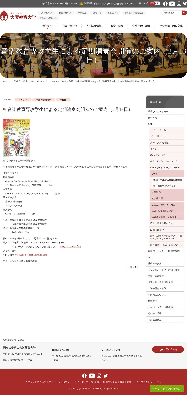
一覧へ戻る (133, 267)
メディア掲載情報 (159, 142)
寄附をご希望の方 (48, 18)
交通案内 (47, 3)
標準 (152, 3)
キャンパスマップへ (70, 246)
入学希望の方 (46, 13)
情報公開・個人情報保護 (160, 282)
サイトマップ (81, 382)
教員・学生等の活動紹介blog (82, 81)
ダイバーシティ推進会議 (160, 307)
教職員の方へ (126, 382)
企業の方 (97, 13)
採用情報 (95, 382)
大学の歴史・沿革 (157, 288)
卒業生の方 (112, 13)
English (130, 3)
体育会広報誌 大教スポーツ (166, 217)
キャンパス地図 (62, 3)
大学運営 (152, 118)
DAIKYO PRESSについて (164, 211)
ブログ (63, 81)
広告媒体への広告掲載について (166, 245)
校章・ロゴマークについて (163, 161)
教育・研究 (117, 25)
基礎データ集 (155, 263)
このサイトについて (36, 382)
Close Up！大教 (157, 155)
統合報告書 (157, 198)
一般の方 (82, 13)
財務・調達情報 (156, 276)
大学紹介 (47, 25)
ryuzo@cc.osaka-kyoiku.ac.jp (33, 255)
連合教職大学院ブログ (164, 186)
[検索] (172, 12)
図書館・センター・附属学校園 (164, 251)
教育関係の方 (65, 13)
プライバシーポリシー (60, 382)
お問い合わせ (115, 4)
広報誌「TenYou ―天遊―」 (166, 205)
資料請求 (100, 4)
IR (149, 257)
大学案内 (156, 192)
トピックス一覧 (158, 130)
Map (56, 360)
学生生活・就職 (141, 25)
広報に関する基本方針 (161, 223)
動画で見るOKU (158, 229)
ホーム (6, 81)
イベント (154, 149)
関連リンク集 (110, 382)
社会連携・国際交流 (170, 25)
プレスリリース (158, 136)
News (74, 3)
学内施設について (157, 295)
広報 (25, 81)
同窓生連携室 (155, 319)
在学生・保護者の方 (133, 13)
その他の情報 (155, 313)
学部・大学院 (69, 25)
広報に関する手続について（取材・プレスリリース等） (166, 237)
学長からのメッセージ (159, 111)
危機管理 (85, 3)
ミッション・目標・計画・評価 (164, 270)
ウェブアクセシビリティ (148, 382)
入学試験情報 (93, 25)
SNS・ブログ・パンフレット (43, 81)
